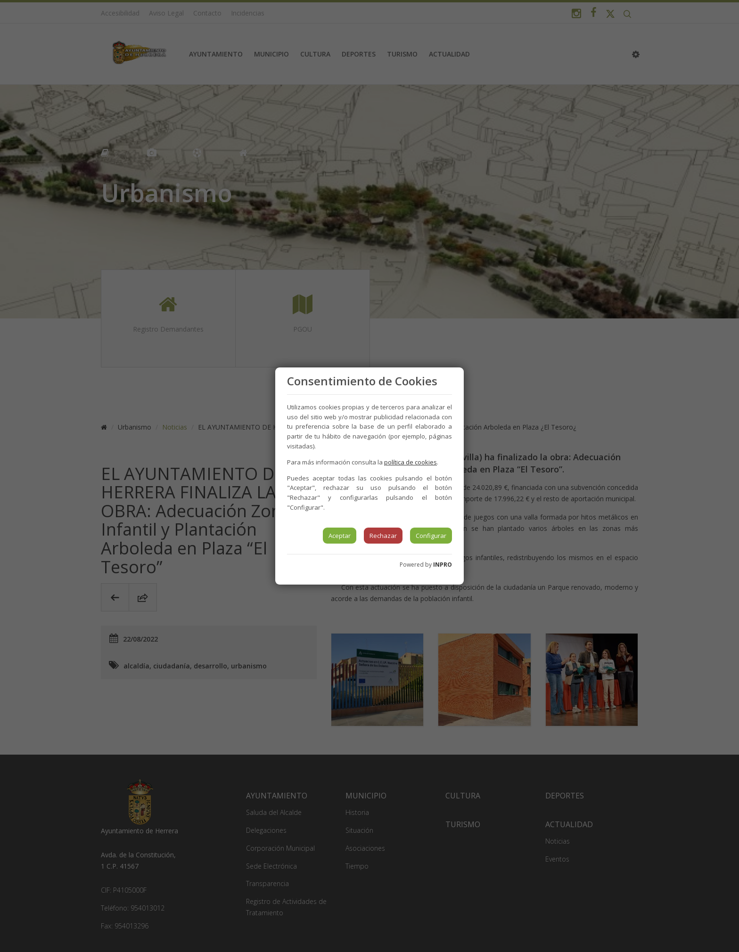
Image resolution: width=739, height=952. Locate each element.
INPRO (442, 565)
